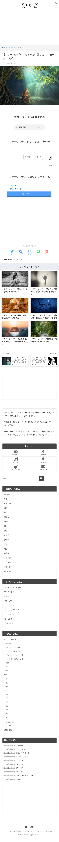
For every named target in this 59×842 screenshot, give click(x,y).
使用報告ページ (15, 189)
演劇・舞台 (8, 735)
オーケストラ (9, 596)
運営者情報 (17, 836)
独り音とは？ (16, 456)
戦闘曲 (8, 649)
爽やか (6, 544)
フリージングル (19, 260)
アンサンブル (9, 619)
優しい (6, 512)
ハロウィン (10, 731)
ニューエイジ (9, 610)
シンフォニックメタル (13, 592)
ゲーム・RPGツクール (13, 645)
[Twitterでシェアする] (12, 252)
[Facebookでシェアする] (21, 252)
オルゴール (8, 629)
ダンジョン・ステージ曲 (14, 660)
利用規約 (14, 186)
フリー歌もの (43, 463)
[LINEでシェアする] (38, 252)
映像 (6, 680)
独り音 (10, 836)
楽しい (6, 535)
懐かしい (7, 576)
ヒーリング (8, 624)
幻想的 (6, 539)
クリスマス (10, 727)
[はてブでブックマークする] (29, 252)
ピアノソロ (8, 601)
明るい (6, 502)
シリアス (7, 562)
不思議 (6, 558)
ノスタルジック (10, 567)
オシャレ (7, 571)
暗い (6, 516)
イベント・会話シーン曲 (14, 664)
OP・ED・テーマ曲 (13, 653)
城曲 (7, 668)
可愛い (6, 525)
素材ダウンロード (29, 194)
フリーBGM (16, 463)
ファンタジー (9, 606)
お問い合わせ (43, 471)
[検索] (41, 481)
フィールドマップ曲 (13, 657)
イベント (7, 723)
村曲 (7, 672)
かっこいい (8, 507)
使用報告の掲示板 (9, 751)
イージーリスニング (12, 615)
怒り (6, 548)
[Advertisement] (29, 29)
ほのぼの (7, 498)
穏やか (6, 521)
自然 (7, 719)
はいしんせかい (38, 836)
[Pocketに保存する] (47, 252)
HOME (29, 832)
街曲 (7, 676)
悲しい (6, 553)
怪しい (6, 530)
